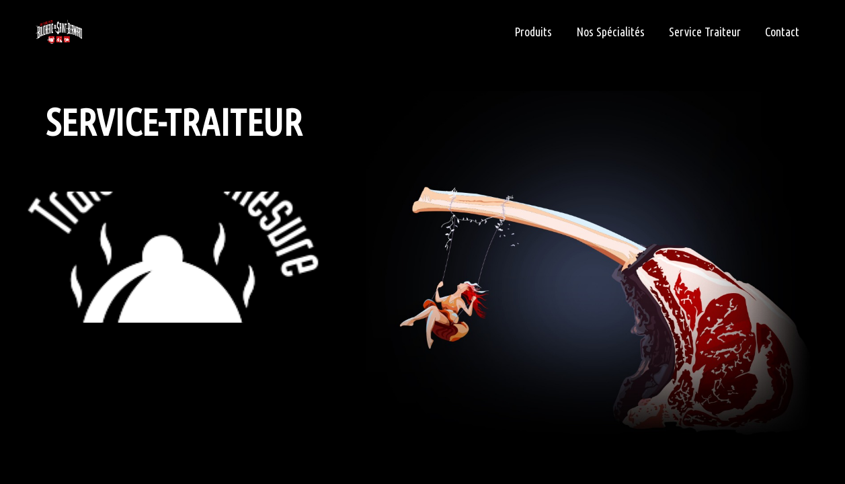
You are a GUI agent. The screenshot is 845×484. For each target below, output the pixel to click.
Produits (533, 31)
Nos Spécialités (610, 31)
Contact (782, 31)
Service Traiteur (705, 31)
